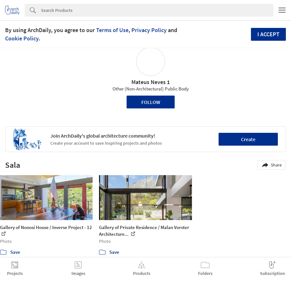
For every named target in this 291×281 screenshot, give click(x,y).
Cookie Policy (21, 38)
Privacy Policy (149, 30)
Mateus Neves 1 (150, 82)
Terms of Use (112, 30)
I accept (268, 34)
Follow (150, 102)
